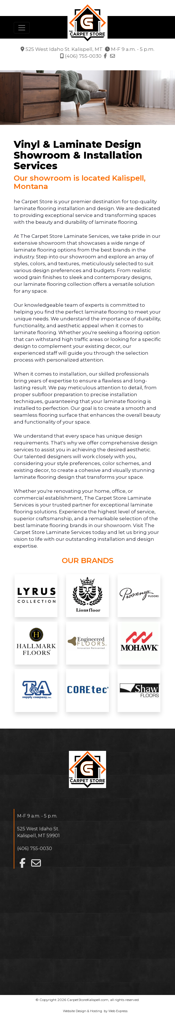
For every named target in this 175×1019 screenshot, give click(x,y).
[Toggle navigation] (22, 27)
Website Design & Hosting (82, 1011)
